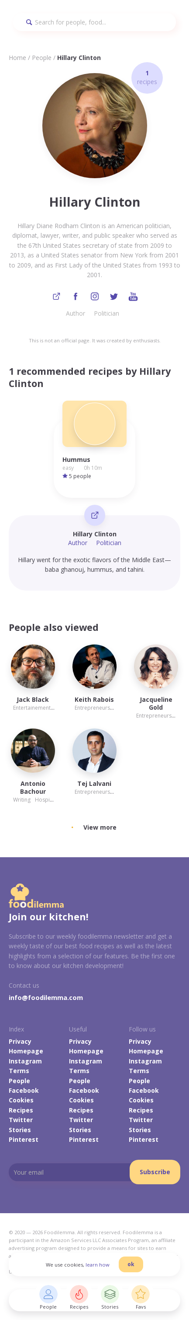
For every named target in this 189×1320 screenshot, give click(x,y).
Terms (19, 1071)
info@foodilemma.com (46, 997)
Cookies (21, 1100)
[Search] (94, 22)
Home (17, 57)
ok (130, 1264)
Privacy (20, 1041)
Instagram (25, 1061)
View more (100, 827)
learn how (98, 1264)
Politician (106, 313)
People (42, 57)
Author (75, 313)
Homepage (26, 1051)
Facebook (24, 1090)
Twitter (21, 1120)
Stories (20, 1130)
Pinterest (23, 1139)
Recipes (21, 1110)
